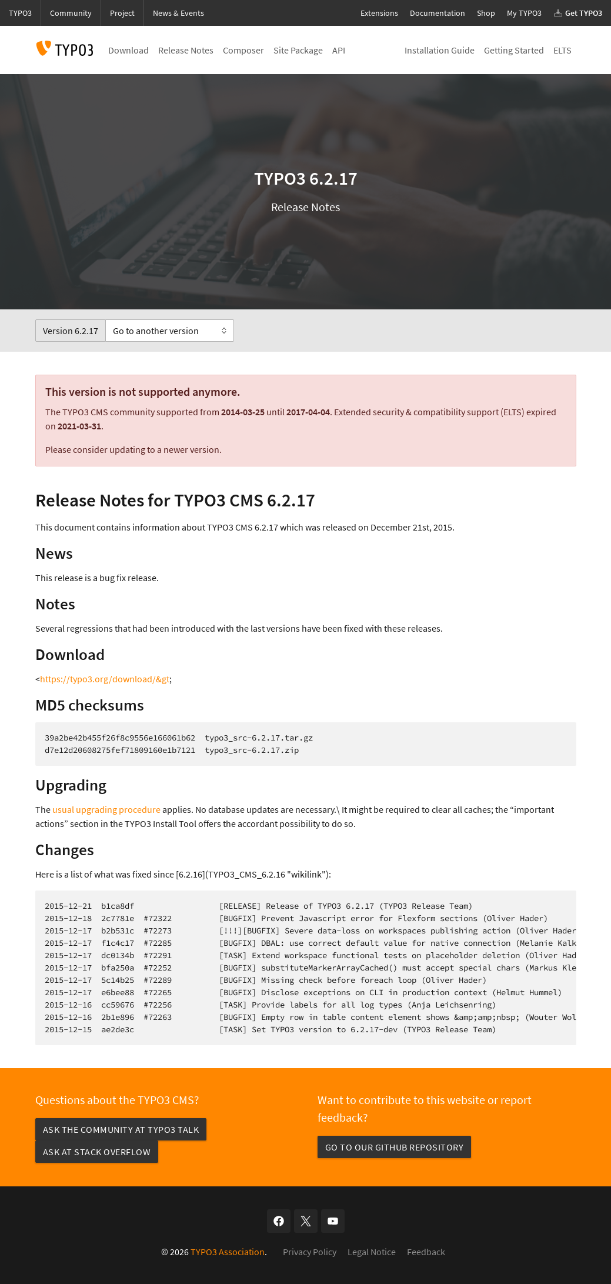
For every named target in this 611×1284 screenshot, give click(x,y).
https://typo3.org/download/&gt (104, 679)
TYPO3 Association (228, 1252)
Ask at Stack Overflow (97, 1152)
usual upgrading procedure (106, 809)
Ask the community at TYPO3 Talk (121, 1129)
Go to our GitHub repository (394, 1147)
